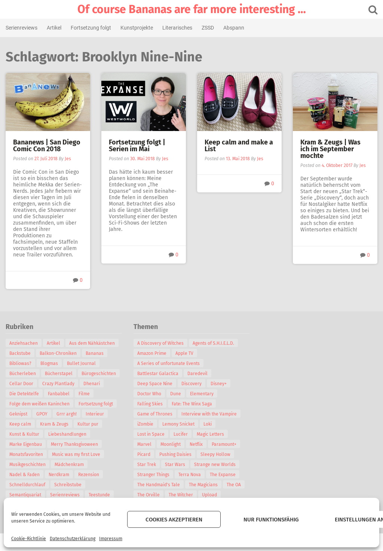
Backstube (20, 353)
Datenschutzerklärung (72, 538)
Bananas (95, 353)
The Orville (148, 494)
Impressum (110, 538)
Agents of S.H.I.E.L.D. (213, 343)
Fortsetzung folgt (91, 28)
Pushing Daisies (175, 454)
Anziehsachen (23, 343)
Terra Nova (189, 474)
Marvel (144, 444)
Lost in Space (151, 434)
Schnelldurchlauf (27, 484)
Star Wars (175, 464)
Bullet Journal (81, 363)
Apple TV (184, 353)
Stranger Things (153, 474)
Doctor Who (149, 393)
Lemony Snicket (178, 424)
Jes (68, 158)
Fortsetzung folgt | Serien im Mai (137, 145)
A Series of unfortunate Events (168, 363)
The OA (234, 484)
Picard (143, 454)
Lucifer (181, 434)
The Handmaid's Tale (158, 484)
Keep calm (20, 424)
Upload (209, 494)
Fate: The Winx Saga (192, 404)
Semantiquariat (25, 494)
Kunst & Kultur (24, 434)
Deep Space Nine (154, 383)
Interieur (95, 414)
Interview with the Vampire (209, 414)
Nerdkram (59, 474)
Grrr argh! (66, 414)
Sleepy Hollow (215, 454)
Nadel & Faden (24, 474)
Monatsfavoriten (26, 454)
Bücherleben (22, 373)
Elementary (202, 393)
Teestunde (99, 494)
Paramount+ (224, 444)
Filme (84, 393)
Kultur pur (87, 424)
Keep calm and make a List (239, 145)
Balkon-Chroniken (58, 353)
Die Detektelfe (24, 393)
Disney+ (219, 383)
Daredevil (197, 373)
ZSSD (208, 28)
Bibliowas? (20, 363)
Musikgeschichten (27, 464)
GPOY (42, 414)
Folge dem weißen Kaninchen (39, 404)
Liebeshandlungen (67, 434)
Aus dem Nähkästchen (92, 343)
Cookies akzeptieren (173, 519)
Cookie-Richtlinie (28, 538)
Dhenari (91, 383)
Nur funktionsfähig (271, 519)
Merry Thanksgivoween (74, 444)
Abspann (233, 28)
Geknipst (18, 414)
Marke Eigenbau (25, 444)
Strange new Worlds (215, 464)
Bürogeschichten (99, 373)
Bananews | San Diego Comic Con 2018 (46, 145)
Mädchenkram (69, 464)
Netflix (196, 444)
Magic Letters (210, 434)
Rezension (88, 474)
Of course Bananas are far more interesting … (191, 9)
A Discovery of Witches (160, 343)
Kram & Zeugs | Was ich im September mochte (330, 149)
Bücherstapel (59, 373)
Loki (207, 424)
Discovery (191, 383)
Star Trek (146, 464)
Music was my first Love (76, 454)
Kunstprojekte (136, 28)
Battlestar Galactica (157, 373)
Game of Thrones (154, 414)
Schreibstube (68, 484)
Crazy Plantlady (58, 383)
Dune (175, 393)
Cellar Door (21, 383)
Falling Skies (150, 404)
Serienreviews (21, 28)
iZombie (145, 424)
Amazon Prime (151, 353)
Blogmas (49, 363)
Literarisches (177, 28)
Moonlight (170, 444)
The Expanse (223, 474)
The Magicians (203, 484)
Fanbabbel (59, 393)
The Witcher (181, 494)
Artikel (54, 28)
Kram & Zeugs (54, 424)
